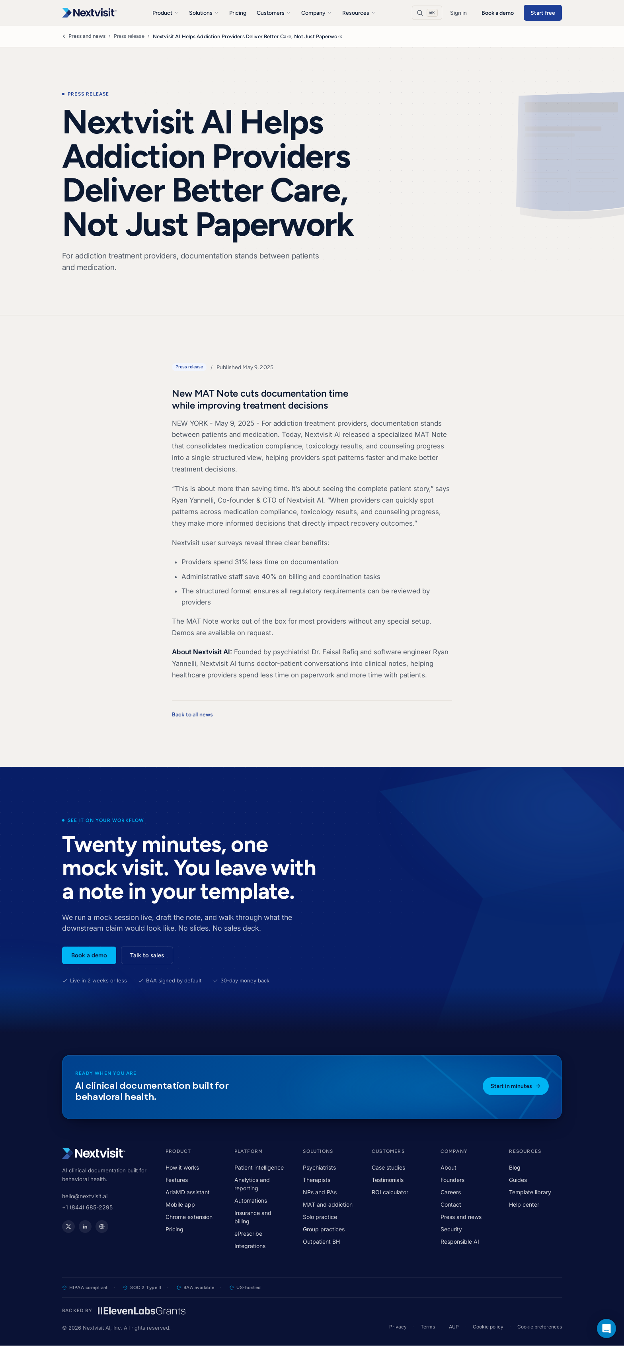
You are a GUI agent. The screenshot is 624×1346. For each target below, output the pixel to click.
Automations (250, 1200)
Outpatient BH (321, 1241)
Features (177, 1179)
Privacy (398, 1327)
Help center (524, 1204)
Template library (530, 1192)
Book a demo (498, 13)
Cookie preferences (539, 1327)
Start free (542, 13)
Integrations (249, 1245)
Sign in (458, 13)
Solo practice (320, 1216)
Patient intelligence (259, 1167)
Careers (451, 1192)
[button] (606, 1328)
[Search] (427, 13)
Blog (515, 1167)
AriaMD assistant (188, 1192)
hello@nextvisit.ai (84, 1196)
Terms (428, 1327)
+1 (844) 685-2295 (87, 1207)
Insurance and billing (252, 1217)
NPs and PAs (320, 1192)
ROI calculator (390, 1192)
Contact (451, 1204)
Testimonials (388, 1179)
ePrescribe (248, 1233)
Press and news (83, 36)
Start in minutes (516, 1086)
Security (451, 1229)
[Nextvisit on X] (68, 1226)
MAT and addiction (328, 1204)
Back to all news (192, 714)
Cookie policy (488, 1327)
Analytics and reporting (252, 1183)
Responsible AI (460, 1241)
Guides (518, 1179)
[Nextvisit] (89, 13)
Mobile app (180, 1204)
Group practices (324, 1229)
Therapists (316, 1179)
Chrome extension (189, 1216)
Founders (452, 1179)
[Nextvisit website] (102, 1226)
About (448, 1167)
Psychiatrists (319, 1167)
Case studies (388, 1167)
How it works (182, 1167)
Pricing (237, 13)
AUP (454, 1327)
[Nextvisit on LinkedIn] (85, 1226)
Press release (129, 36)
